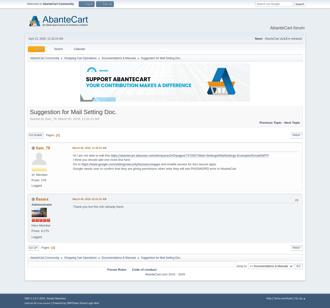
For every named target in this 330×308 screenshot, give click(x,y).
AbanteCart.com (156, 274)
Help (268, 298)
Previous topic (271, 122)
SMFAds (29, 303)
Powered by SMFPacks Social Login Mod (76, 303)
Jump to (242, 266)
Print (296, 135)
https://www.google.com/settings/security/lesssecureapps (121, 164)
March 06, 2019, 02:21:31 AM (90, 199)
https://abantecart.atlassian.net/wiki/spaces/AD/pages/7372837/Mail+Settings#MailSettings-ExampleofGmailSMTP (190, 155)
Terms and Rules (283, 298)
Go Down (35, 135)
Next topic (292, 122)
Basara (42, 199)
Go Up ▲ (300, 298)
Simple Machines (56, 298)
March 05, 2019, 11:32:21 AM (90, 147)
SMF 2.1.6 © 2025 (35, 298)
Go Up (33, 247)
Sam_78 (43, 148)
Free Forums (44, 303)
